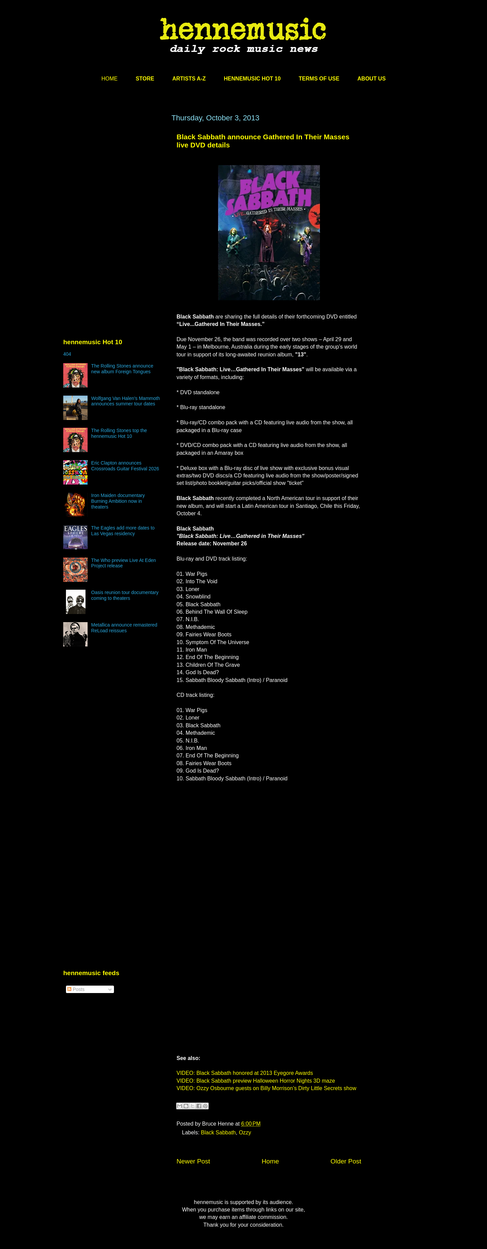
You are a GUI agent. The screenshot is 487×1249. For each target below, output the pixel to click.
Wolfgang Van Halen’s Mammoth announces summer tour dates (125, 401)
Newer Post (193, 1161)
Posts (76, 989)
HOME (109, 78)
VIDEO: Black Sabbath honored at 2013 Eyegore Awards (245, 1073)
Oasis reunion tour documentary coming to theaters (125, 595)
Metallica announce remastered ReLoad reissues (124, 627)
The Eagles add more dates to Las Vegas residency (123, 530)
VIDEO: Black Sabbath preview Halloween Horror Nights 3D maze (256, 1081)
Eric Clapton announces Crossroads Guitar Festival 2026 (125, 465)
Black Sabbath (218, 1132)
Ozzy (245, 1132)
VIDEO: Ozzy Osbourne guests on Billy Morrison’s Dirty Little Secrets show (266, 1088)
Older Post (345, 1161)
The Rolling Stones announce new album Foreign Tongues (122, 368)
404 (67, 354)
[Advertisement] (114, 178)
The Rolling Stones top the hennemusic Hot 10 (119, 433)
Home (270, 1161)
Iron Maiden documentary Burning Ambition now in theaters (118, 501)
